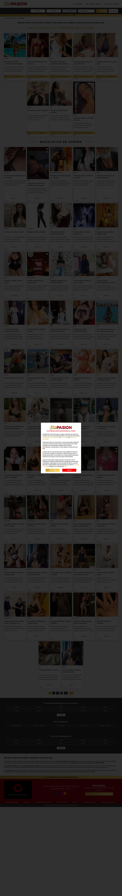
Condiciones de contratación (51, 437)
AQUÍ (65, 466)
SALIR (69, 470)
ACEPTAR (52, 470)
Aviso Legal (64, 437)
